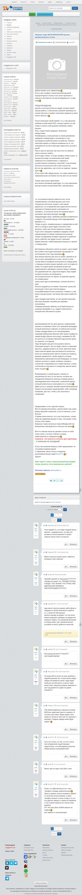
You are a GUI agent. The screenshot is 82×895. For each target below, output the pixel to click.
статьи (62, 121)
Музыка (9, 38)
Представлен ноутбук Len (12, 132)
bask (35, 767)
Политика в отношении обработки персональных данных (41, 893)
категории (54, 29)
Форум (68, 2)
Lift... (5, 95)
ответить (73, 544)
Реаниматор (46, 847)
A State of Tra (7, 110)
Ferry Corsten (7, 106)
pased (50, 574)
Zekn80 (50, 649)
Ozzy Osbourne (8, 81)
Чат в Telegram (40, 474)
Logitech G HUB (8, 97)
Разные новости (12, 41)
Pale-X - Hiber (7, 112)
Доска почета (46, 860)
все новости (7, 159)
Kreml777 (72, 42)
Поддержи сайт (11, 57)
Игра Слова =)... (8, 179)
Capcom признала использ (12, 139)
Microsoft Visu (7, 91)
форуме (15, 169)
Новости (23, 2)
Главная (14, 2)
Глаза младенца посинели (12, 142)
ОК (59, 520)
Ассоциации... (7, 181)
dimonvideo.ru (56, 470)
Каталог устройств (48, 850)
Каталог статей (11, 52)
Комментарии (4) (9, 255)
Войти (32, 14)
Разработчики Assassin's (11, 148)
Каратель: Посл (8, 104)
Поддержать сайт (11, 65)
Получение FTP (28, 850)
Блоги (44, 852)
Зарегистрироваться (45, 14)
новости (17, 130)
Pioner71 (51, 705)
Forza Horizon (7, 100)
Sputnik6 (50, 604)
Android (41, 2)
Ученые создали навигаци (12, 137)
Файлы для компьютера (14, 32)
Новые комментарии (12, 196)
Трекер (32, 2)
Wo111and (35, 677)
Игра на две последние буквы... (12, 177)
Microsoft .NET (7, 93)
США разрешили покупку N (12, 135)
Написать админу (66, 850)
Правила (63, 852)
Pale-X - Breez (7, 114)
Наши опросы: (10, 210)
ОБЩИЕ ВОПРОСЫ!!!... (10, 183)
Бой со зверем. (8, 102)
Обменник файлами (13, 27)
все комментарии (9, 201)
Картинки (9, 48)
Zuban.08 (36, 557)
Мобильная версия (41, 883)
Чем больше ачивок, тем (12, 146)
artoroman (35, 530)
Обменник (59, 2)
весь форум (7, 187)
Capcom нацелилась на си (12, 151)
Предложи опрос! (20, 255)
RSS (60, 29)
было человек (55, 502)
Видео (50, 2)
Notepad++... (7, 83)
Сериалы (9, 45)
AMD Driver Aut (8, 89)
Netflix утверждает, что (11, 155)
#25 (44, 525)
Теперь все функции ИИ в (12, 144)
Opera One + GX (8, 87)
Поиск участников (48, 857)
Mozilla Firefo (7, 85)
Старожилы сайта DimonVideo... (12, 171)
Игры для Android (12, 34)
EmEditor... (6, 116)
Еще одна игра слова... (10, 175)
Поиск (8, 55)
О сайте (45, 855)
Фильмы (9, 43)
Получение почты (29, 847)
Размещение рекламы (67, 847)
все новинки (7, 120)
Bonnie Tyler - (7, 108)
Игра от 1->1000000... (9, 173)
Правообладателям (66, 855)
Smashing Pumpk (8, 79)
